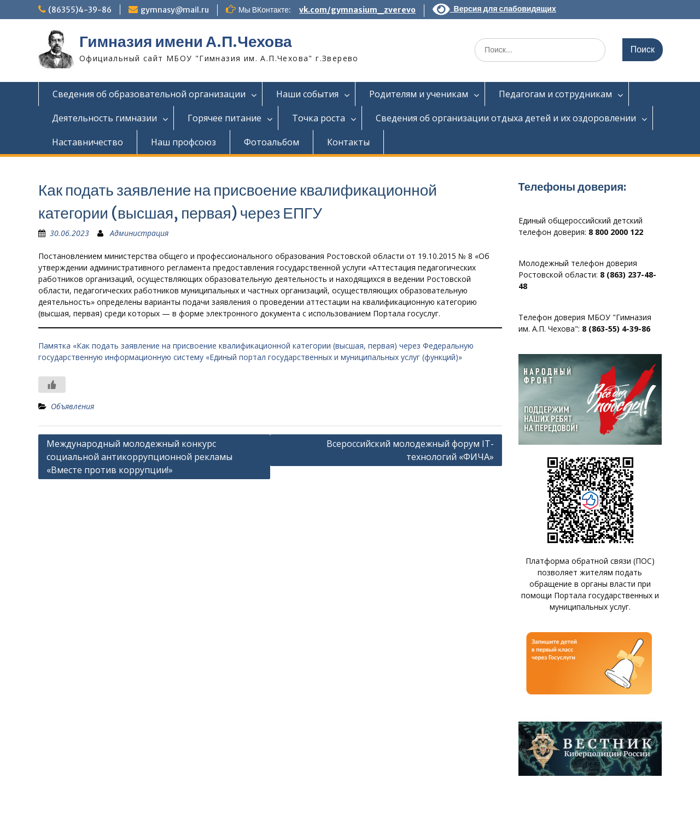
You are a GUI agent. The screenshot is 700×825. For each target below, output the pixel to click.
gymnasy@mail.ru (175, 10)
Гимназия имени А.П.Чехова (185, 41)
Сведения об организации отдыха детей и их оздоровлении (506, 118)
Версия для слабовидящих (494, 9)
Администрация (139, 233)
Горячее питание (224, 118)
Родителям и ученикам (418, 94)
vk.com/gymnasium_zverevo (357, 10)
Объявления (72, 406)
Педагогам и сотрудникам (555, 94)
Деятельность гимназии (104, 118)
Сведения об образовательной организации (149, 94)
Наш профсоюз (183, 142)
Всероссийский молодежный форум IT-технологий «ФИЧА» (410, 450)
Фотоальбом (271, 142)
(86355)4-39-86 (80, 10)
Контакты (348, 142)
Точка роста (318, 118)
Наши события (307, 94)
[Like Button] (52, 384)
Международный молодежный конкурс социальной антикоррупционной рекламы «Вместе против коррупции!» (139, 457)
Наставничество (87, 142)
